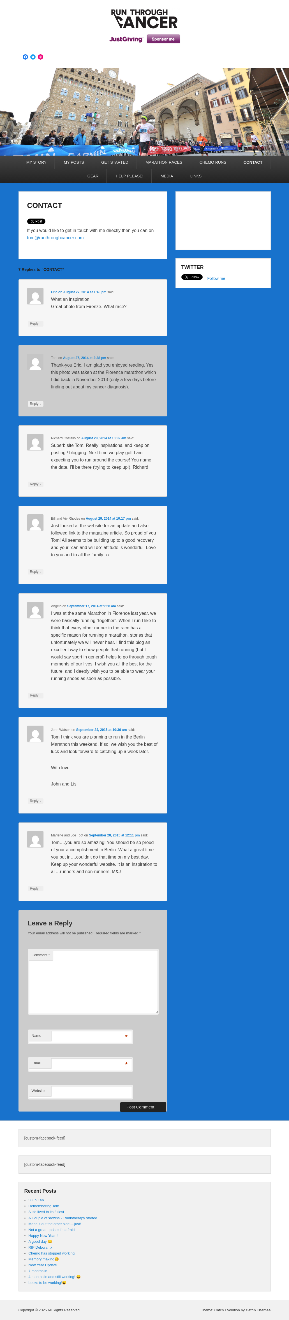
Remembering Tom (44, 1206)
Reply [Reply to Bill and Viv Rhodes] (35, 571)
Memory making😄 (44, 1259)
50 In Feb (36, 1200)
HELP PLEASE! (130, 176)
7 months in (38, 1271)
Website (38, 1091)
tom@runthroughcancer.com (55, 237)
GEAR (93, 176)
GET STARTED (114, 162)
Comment (41, 955)
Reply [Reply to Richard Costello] (35, 484)
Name (36, 1035)
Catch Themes (258, 1310)
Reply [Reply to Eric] (35, 323)
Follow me (216, 278)
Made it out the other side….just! (55, 1224)
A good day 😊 (40, 1241)
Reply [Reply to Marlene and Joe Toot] (35, 888)
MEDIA (167, 176)
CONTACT (253, 162)
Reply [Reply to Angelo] (35, 695)
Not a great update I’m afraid (52, 1230)
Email (36, 1063)
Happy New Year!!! (44, 1236)
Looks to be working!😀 (47, 1283)
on (57, 292)
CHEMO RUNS (213, 162)
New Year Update (43, 1265)
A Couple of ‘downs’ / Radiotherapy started (63, 1218)
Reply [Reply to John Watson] (35, 800)
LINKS (196, 176)
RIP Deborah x (40, 1247)
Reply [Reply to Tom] (35, 403)
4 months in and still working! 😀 (55, 1277)
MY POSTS (74, 162)
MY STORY (36, 162)
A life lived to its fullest (46, 1212)
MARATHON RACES (163, 162)
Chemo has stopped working (52, 1253)
